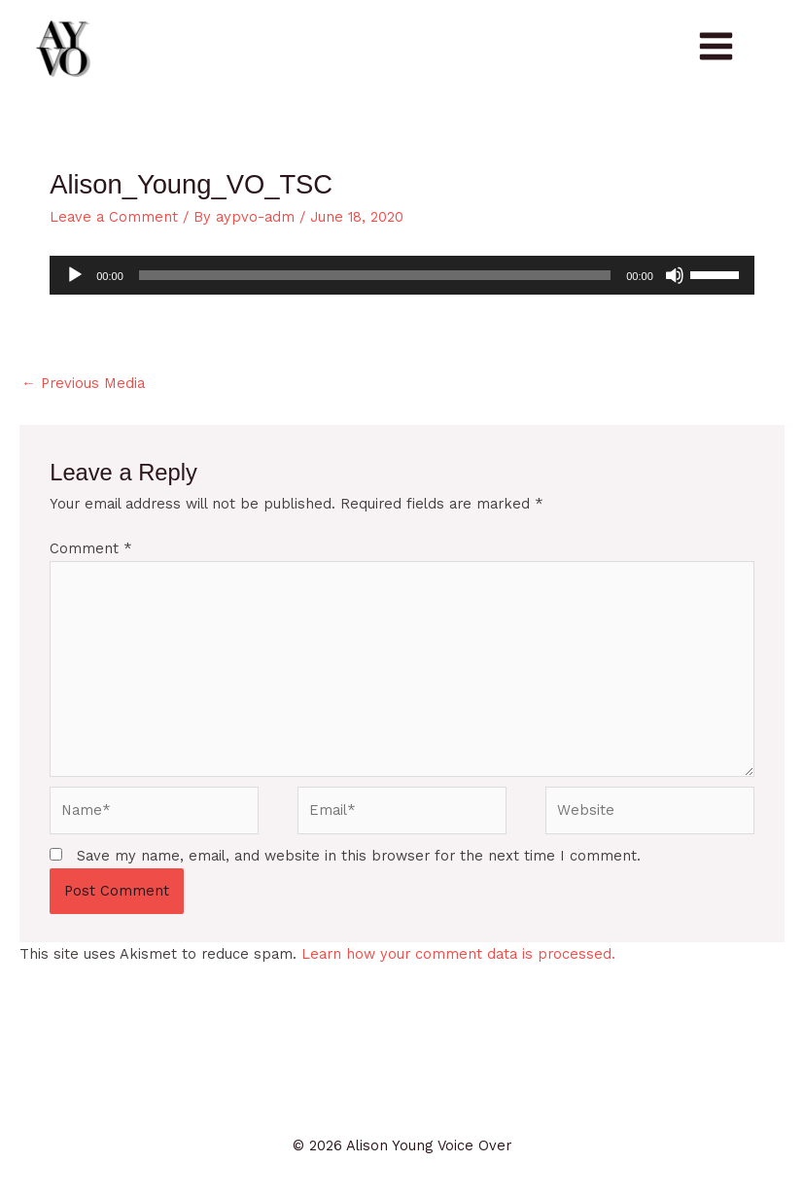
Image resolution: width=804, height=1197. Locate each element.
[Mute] (674, 275)
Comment (91, 548)
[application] (402, 275)
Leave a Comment (114, 217)
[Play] (75, 275)
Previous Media (83, 383)
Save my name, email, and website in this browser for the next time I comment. (359, 855)
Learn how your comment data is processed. (458, 954)
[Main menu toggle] (716, 46)
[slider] (375, 275)
